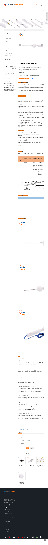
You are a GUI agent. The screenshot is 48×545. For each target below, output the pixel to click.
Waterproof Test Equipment (10, 45)
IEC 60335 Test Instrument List (10, 55)
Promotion (7, 511)
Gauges (6, 50)
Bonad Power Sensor (9, 53)
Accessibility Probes (17, 30)
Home (7, 13)
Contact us (15, 17)
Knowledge (7, 525)
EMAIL (26, 78)
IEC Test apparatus (8, 47)
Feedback (8, 17)
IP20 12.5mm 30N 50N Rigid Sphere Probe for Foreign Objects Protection (24, 428)
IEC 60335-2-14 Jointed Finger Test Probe (22, 482)
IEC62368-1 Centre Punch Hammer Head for (21, 467)
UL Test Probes (8, 39)
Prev (20, 45)
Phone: (22, 437)
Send (27, 448)
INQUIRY (21, 78)
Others (6, 41)
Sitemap (38, 536)
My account (7, 531)
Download (28, 13)
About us (13, 13)
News (35, 13)
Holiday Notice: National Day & (10, 66)
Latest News (7, 519)
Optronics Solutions (8, 52)
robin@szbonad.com (39, 5)
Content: (22, 443)
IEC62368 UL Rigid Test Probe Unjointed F (31, 467)
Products (21, 13)
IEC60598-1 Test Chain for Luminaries (40, 467)
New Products (7, 509)
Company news (7, 521)
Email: (23, 440)
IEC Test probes (24, 30)
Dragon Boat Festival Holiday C (10, 68)
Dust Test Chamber (8, 43)
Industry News (7, 523)
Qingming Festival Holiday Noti (10, 71)
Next (42, 45)
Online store (7, 533)
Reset (32, 448)
